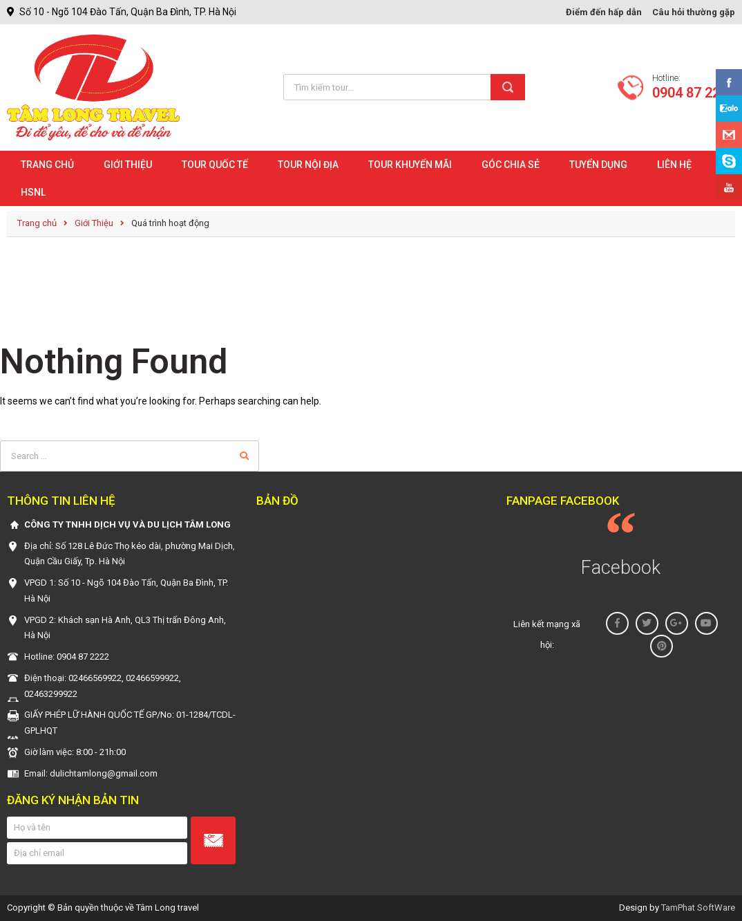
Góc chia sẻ (511, 164)
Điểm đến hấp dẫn (604, 12)
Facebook (620, 568)
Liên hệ (674, 164)
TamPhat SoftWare (698, 907)
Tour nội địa (308, 164)
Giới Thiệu (128, 164)
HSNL (33, 192)
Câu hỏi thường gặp (693, 12)
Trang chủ (47, 164)
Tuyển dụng (598, 164)
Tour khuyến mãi (410, 164)
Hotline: (693, 87)
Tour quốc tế (215, 164)
